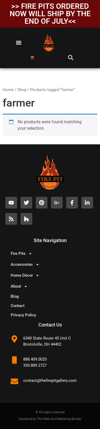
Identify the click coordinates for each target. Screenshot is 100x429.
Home (8, 89)
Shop (21, 89)
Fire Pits (21, 253)
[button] (18, 42)
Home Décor (25, 275)
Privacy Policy (23, 315)
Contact (18, 305)
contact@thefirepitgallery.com (50, 380)
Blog (15, 296)
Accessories (25, 264)
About (19, 286)
